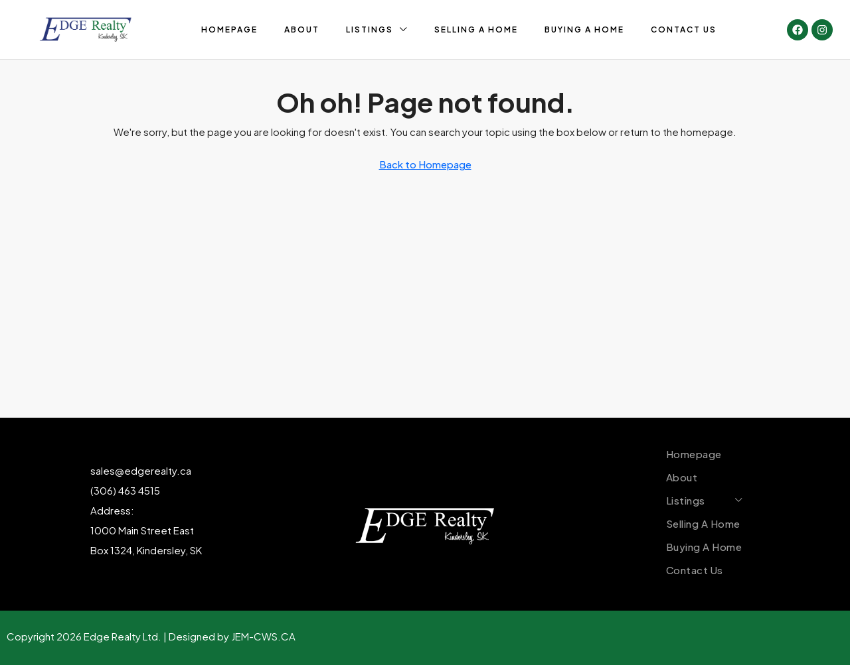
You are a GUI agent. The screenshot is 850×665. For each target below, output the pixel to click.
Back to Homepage (425, 164)
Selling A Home (476, 29)
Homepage (229, 29)
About (301, 29)
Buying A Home (584, 29)
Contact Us (684, 29)
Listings (369, 29)
